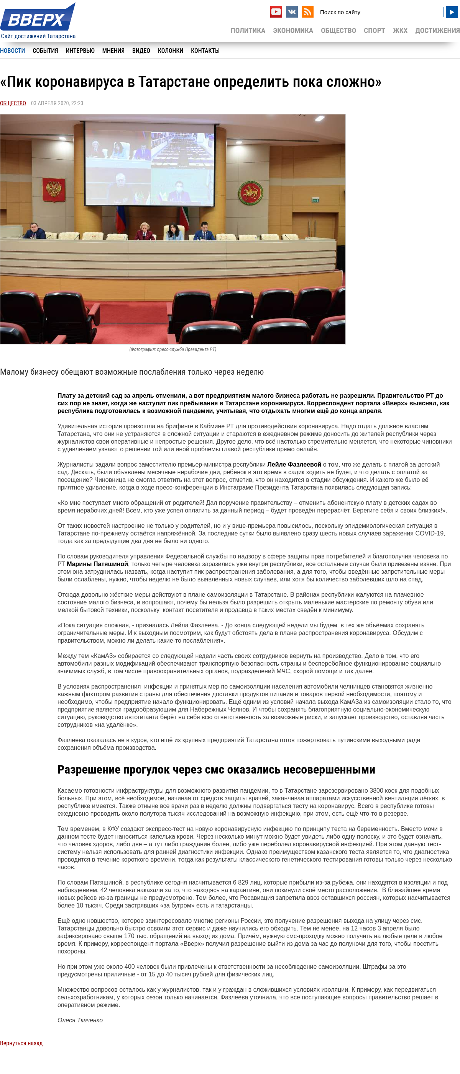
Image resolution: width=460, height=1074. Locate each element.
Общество (338, 30)
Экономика (293, 30)
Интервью (80, 50)
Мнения (113, 50)
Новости (12, 50)
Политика (248, 30)
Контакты (205, 50)
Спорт (374, 30)
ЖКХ (400, 30)
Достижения (437, 30)
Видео (141, 50)
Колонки (170, 50)
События (45, 50)
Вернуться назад (21, 1043)
